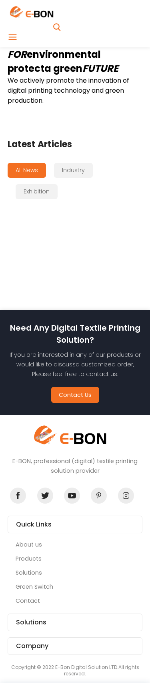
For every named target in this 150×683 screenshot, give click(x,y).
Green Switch (34, 587)
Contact (28, 601)
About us (29, 545)
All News (27, 170)
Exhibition (37, 191)
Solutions (29, 573)
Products (29, 559)
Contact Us (75, 395)
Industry (73, 170)
